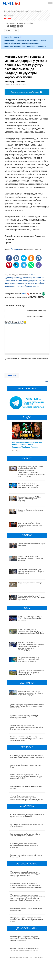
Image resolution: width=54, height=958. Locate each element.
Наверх (46, 381)
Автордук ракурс (23, 11)
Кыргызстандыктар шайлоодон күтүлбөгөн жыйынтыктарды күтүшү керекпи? (25, 807)
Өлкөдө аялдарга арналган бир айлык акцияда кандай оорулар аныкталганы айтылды (26, 931)
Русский (7, 18)
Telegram (22, 26)
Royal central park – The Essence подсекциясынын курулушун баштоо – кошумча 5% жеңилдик (27, 667)
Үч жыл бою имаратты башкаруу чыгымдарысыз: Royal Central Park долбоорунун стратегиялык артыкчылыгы (27, 678)
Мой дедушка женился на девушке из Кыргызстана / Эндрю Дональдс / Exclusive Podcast (27, 444)
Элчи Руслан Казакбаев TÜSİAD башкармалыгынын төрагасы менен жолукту (30, 525)
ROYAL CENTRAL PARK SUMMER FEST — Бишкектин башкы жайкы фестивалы (25, 607)
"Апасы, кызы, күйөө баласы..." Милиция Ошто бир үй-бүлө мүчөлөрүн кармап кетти (26, 590)
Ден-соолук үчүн (10, 15)
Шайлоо (7, 11)
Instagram (18, 26)
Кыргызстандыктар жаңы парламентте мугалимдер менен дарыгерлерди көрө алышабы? (24, 817)
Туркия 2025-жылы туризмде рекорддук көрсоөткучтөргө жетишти (24, 689)
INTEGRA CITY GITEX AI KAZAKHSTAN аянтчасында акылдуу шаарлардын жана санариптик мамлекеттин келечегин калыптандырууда (24, 629)
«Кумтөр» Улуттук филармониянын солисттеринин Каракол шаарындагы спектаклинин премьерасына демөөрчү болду (26, 770)
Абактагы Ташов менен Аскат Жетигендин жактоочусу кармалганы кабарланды (30, 558)
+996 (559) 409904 (35, 297)
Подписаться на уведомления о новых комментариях (27, 358)
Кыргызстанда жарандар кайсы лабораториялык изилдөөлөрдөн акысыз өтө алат (27, 940)
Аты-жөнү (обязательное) (36, 310)
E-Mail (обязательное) (35, 316)
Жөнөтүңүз (12, 375)
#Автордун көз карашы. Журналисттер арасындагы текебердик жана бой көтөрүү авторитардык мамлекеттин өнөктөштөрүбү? (26, 857)
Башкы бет (8, 37)
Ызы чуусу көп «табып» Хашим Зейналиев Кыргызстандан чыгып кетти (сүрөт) (25, 950)
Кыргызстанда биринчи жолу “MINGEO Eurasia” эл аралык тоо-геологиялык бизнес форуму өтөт (27, 728)
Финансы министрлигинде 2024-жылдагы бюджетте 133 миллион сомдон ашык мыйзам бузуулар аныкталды (26, 711)
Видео (14, 11)
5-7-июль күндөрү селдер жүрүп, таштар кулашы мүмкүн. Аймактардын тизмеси (27, 788)
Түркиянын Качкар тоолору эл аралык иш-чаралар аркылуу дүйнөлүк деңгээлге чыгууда (26, 651)
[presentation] (24, 366)
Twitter (8, 26)
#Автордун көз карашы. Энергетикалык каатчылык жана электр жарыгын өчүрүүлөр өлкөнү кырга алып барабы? (25, 846)
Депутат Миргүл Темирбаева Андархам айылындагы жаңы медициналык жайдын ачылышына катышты (25, 910)
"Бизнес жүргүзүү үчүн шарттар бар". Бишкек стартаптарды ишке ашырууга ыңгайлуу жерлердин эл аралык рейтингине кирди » (25, 283)
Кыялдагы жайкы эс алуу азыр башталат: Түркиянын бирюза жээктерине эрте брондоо (26, 641)
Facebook (11, 26)
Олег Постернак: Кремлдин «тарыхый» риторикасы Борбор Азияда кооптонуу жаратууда (29, 485)
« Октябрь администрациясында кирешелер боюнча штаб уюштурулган (24, 277)
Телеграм (15, 249)
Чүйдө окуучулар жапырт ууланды (22, 579)
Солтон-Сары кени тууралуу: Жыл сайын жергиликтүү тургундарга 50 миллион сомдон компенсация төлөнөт (26, 749)
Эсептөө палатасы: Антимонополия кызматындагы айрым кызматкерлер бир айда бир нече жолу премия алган (26, 699)
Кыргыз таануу (36, 11)
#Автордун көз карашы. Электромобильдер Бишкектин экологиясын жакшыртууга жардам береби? (26, 892)
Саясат (16, 37)
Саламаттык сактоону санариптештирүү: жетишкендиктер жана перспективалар (24, 921)
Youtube (15, 26)
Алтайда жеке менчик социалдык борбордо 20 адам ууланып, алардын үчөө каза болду (26, 570)
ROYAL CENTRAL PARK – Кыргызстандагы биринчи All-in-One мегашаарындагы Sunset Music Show (25, 617)
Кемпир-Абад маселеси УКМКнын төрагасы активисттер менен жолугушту (29, 499)
